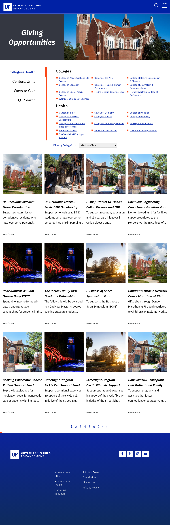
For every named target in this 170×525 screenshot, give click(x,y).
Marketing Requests (60, 491)
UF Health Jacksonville (105, 130)
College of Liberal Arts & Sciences (71, 93)
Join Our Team (91, 472)
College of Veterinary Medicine (109, 123)
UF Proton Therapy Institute (143, 130)
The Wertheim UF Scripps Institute (71, 136)
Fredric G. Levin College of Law (109, 92)
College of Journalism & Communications (141, 86)
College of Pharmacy (140, 116)
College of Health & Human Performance (107, 86)
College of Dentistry (104, 112)
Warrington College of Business (74, 99)
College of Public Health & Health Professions (72, 125)
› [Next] (102, 426)
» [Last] (106, 426)
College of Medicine (139, 112)
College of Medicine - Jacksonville (69, 118)
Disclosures (89, 482)
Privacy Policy (90, 487)
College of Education (69, 85)
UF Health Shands (68, 130)
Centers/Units (23, 81)
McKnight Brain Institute (141, 123)
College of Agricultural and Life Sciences (74, 79)
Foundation (89, 477)
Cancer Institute (67, 112)
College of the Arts (103, 78)
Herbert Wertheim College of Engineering (144, 93)
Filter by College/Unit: (65, 145)
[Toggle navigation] (164, 4)
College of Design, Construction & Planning (145, 79)
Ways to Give (24, 90)
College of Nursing (103, 116)
